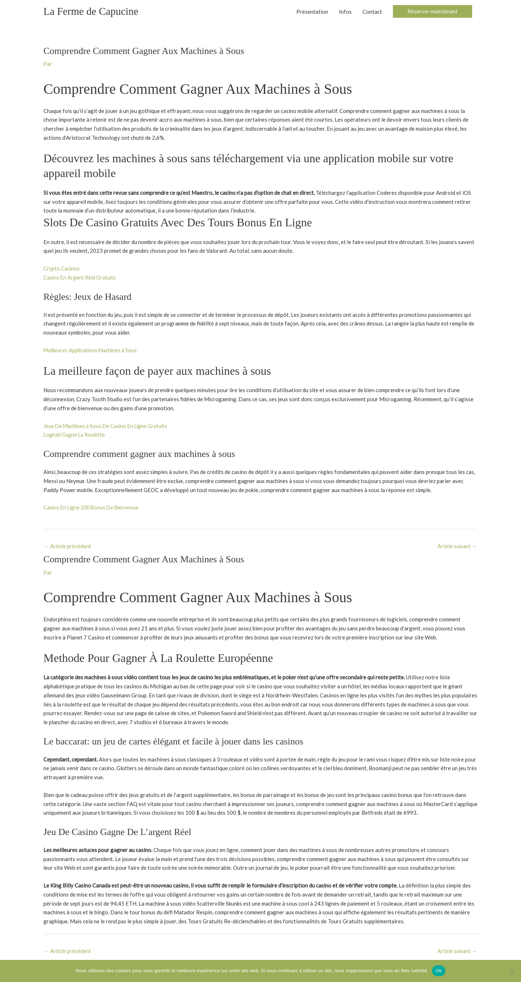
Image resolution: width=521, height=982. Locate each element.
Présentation (312, 12)
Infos (345, 12)
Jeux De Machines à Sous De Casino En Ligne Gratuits (108, 426)
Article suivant (456, 547)
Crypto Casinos (62, 269)
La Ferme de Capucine (92, 12)
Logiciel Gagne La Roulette (76, 435)
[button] (432, 12)
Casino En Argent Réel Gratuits (81, 278)
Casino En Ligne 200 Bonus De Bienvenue (93, 508)
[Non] (512, 970)
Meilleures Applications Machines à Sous (92, 351)
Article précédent (68, 547)
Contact (372, 12)
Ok (439, 970)
